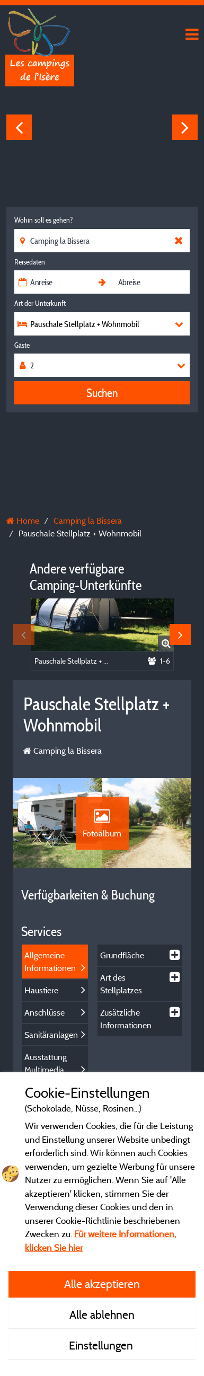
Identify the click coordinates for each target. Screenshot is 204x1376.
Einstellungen (102, 1345)
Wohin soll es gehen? (43, 220)
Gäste (22, 345)
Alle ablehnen (102, 1314)
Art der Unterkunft (40, 303)
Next (185, 127)
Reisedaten (29, 262)
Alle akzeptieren (102, 1284)
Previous (19, 127)
